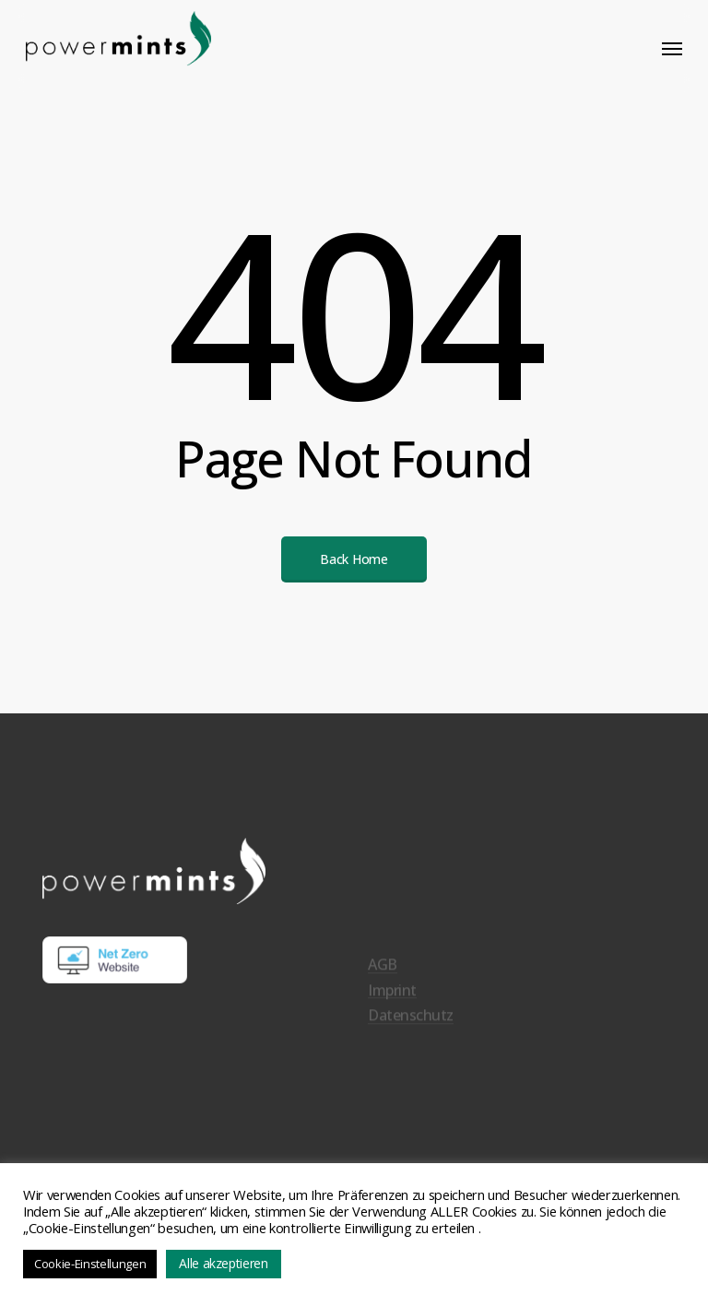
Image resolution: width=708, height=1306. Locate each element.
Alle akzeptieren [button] (223, 1263)
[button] (672, 48)
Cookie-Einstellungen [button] (90, 1263)
